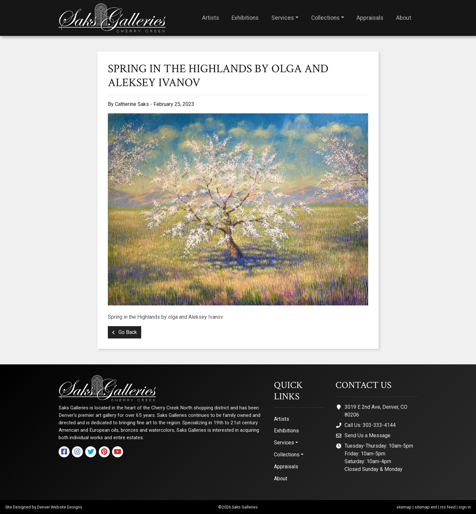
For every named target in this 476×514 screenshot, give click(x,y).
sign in (465, 507)
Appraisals (370, 18)
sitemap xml (425, 507)
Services (282, 18)
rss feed (448, 507)
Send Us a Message (368, 435)
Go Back (124, 332)
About (403, 18)
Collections (325, 18)
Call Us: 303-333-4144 (370, 425)
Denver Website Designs (59, 507)
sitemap (404, 507)
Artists (210, 18)
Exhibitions (245, 18)
